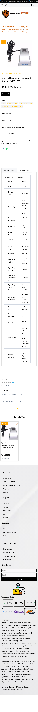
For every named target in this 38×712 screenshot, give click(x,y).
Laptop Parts (27, 648)
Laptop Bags (11, 638)
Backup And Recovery (16, 687)
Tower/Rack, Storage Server (26, 653)
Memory (21, 646)
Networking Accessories (12, 679)
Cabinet (27, 646)
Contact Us (6, 507)
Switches (22, 664)
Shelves (23, 682)
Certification (7, 510)
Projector (17, 643)
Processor (5, 646)
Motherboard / (14, 646)
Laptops (3, 623)
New (19, 409)
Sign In (28, 5)
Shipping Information (9, 489)
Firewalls (28, 664)
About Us (6, 503)
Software (6, 536)
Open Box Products (9, 556)
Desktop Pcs (17, 625)
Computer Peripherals (23, 638)
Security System (23, 27)
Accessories (15, 635)
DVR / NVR (11, 674)
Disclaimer (6, 492)
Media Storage (15, 630)
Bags (15, 653)
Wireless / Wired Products (25, 661)
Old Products (7, 559)
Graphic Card (11, 648)
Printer (11, 643)
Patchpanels (16, 682)
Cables (23, 679)
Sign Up (34, 5)
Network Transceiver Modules (15, 666)
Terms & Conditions (9, 482)
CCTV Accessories (13, 677)
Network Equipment (7, 27)
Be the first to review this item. (11, 73)
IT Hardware (7, 529)
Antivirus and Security (15, 689)
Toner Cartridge (14, 641)
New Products (7, 549)
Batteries (4, 651)
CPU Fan (19, 648)
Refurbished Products (10, 552)
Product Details (9, 170)
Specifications (24, 170)
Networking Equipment (8, 661)
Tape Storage (23, 633)
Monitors (5, 641)
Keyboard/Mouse (7, 653)
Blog (4, 514)
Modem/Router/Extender (10, 664)
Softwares (4, 687)
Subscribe (19, 579)
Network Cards (23, 669)
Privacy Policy (7, 478)
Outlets (28, 679)
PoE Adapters (13, 669)
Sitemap (5, 517)
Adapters (11, 651)
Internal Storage (13, 633)
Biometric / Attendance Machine (11, 29)
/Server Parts (31, 643)
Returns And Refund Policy (11, 485)
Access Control (20, 674)
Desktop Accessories (22, 651)
